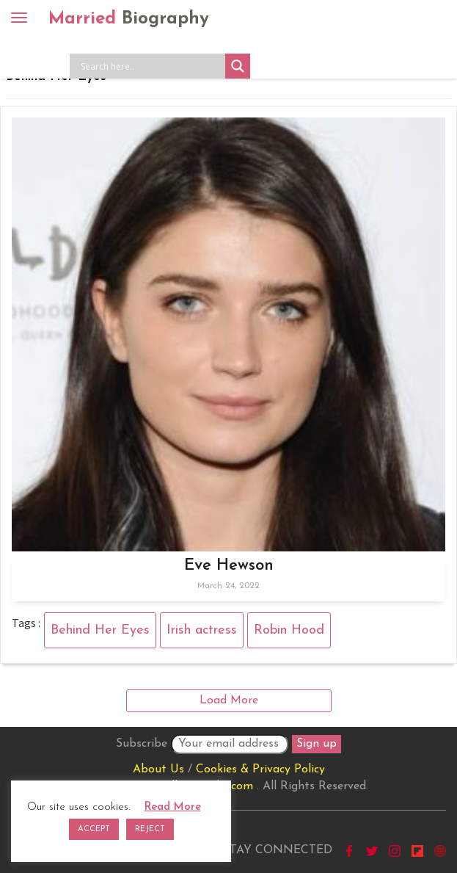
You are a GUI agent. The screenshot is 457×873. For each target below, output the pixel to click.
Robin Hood (289, 630)
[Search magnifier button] (237, 66)
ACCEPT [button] (94, 829)
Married (128, 19)
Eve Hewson (229, 565)
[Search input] (151, 66)
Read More (173, 807)
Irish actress (202, 630)
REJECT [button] (150, 829)
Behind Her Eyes (100, 630)
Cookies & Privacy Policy (260, 769)
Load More (229, 700)
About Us (158, 769)
